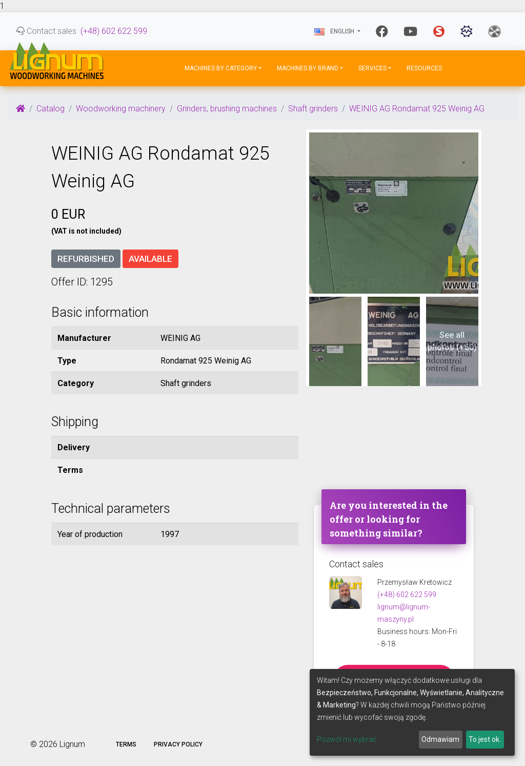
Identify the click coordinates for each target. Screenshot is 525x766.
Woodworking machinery (121, 108)
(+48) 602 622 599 (113, 31)
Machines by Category (221, 68)
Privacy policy (178, 744)
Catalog (50, 108)
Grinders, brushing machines (227, 108)
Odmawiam (440, 739)
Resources (424, 68)
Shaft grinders (313, 108)
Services (372, 68)
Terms (126, 744)
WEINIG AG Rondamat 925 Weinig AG (416, 108)
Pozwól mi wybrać (346, 739)
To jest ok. (485, 739)
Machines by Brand (307, 68)
